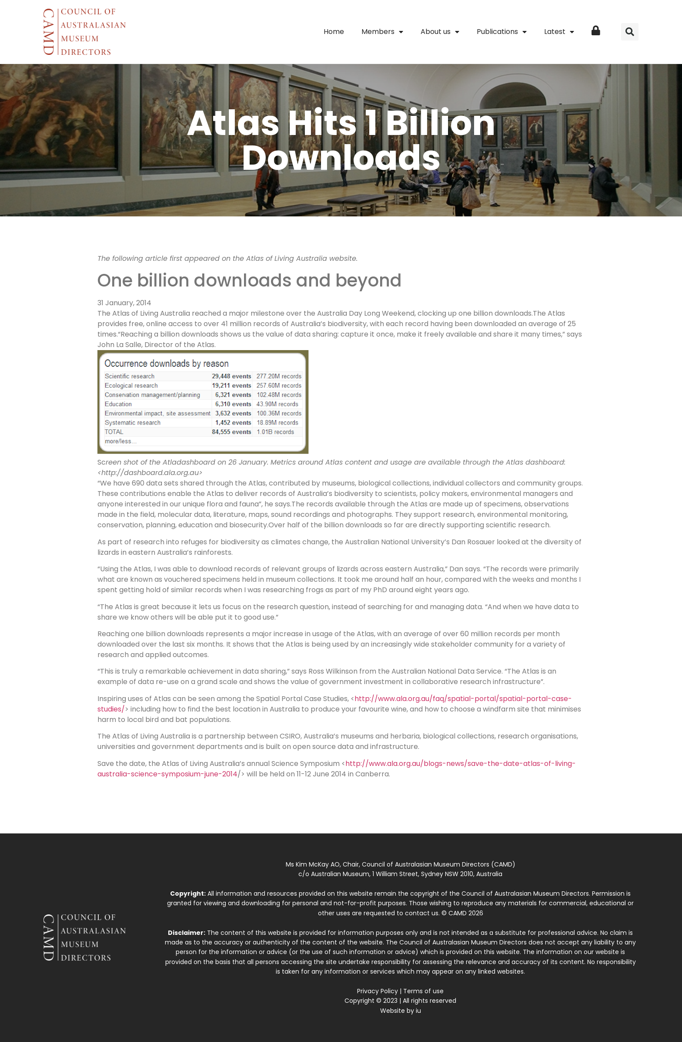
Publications (502, 32)
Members (382, 32)
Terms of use (423, 991)
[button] (630, 31)
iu (418, 1010)
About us (440, 32)
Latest (559, 32)
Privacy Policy (377, 991)
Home (334, 32)
